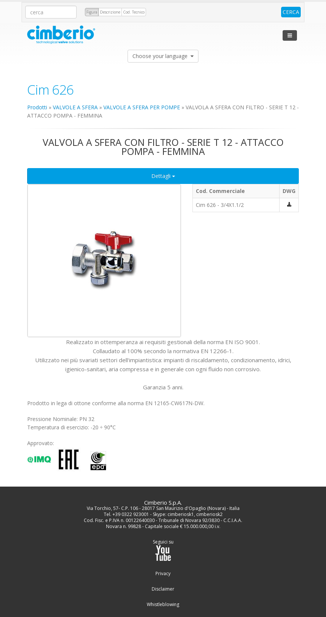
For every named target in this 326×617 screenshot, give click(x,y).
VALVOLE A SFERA (75, 107)
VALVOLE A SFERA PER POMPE (141, 107)
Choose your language (163, 56)
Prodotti (37, 107)
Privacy (163, 574)
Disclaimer (163, 589)
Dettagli (163, 175)
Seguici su (163, 550)
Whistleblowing (163, 605)
